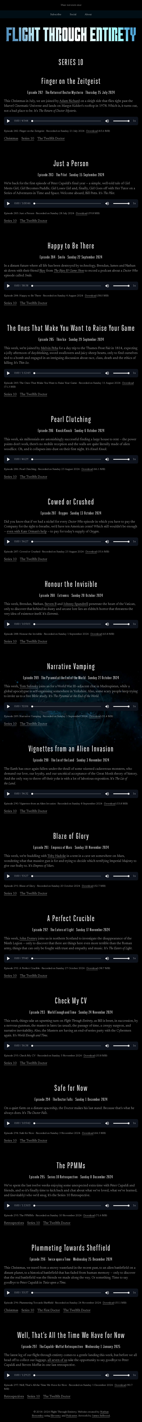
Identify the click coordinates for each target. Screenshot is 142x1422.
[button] (8, 121)
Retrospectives (14, 1223)
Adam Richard (69, 101)
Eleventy (56, 1415)
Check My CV (71, 1000)
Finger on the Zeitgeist (71, 81)
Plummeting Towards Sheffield (71, 1248)
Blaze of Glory (71, 836)
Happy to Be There (71, 245)
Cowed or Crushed (71, 501)
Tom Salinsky (29, 686)
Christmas (11, 138)
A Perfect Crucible (71, 918)
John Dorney (28, 938)
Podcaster (71, 1415)
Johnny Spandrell (75, 604)
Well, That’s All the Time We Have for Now (71, 1335)
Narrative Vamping (71, 666)
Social (73, 14)
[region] (71, 121)
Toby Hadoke (57, 856)
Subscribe (55, 14)
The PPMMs (71, 1165)
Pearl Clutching (71, 419)
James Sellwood (101, 1415)
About (88, 14)
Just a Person (71, 163)
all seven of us (57, 1360)
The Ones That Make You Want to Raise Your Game (71, 328)
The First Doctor (48, 1310)
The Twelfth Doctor (51, 138)
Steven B (51, 604)
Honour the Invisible (71, 584)
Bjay (42, 271)
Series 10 (27, 138)
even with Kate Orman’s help (27, 531)
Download (92, 131)
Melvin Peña (49, 348)
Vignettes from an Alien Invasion (71, 748)
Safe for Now (71, 1088)
